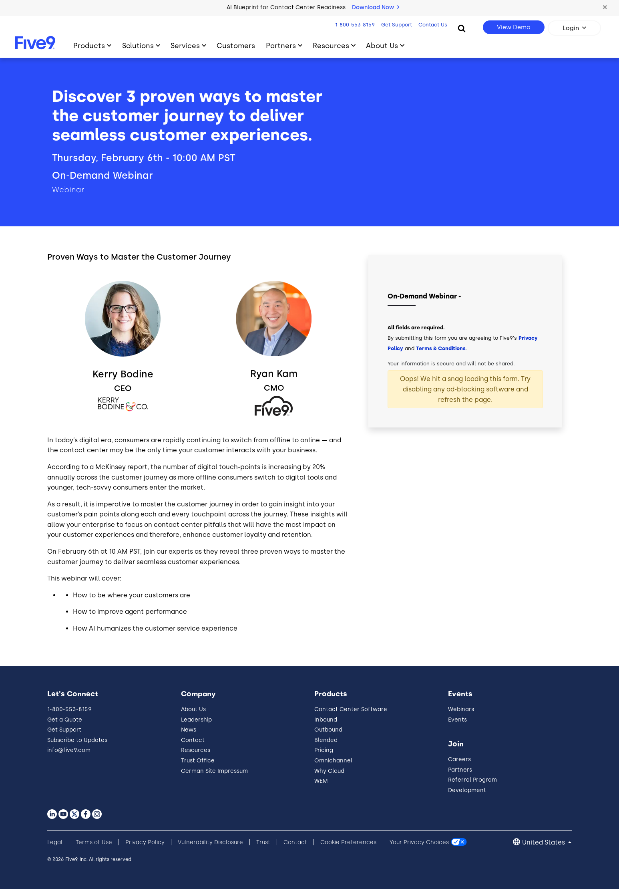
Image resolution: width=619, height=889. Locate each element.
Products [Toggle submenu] (89, 45)
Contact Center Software (350, 709)
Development (467, 790)
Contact (193, 740)
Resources (195, 750)
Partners (460, 769)
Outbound (328, 729)
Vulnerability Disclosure (210, 842)
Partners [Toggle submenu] (281, 45)
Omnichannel (333, 760)
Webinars (461, 709)
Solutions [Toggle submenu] (138, 45)
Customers (236, 45)
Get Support (396, 25)
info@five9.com (68, 750)
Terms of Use (94, 842)
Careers (459, 759)
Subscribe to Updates (77, 740)
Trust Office (198, 760)
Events (457, 719)
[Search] (461, 28)
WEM (321, 781)
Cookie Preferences (348, 842)
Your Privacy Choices (419, 842)
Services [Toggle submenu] (185, 45)
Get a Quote (64, 719)
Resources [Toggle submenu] (331, 45)
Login (571, 28)
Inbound (325, 719)
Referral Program (472, 779)
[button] (605, 7)
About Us (193, 709)
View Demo (514, 27)
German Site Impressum (214, 771)
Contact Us (432, 25)
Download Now (375, 7)
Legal (54, 842)
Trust (263, 842)
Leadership (196, 719)
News (188, 729)
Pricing (323, 750)
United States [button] (544, 842)
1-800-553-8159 (355, 25)
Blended (326, 740)
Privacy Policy (145, 842)
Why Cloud (329, 771)
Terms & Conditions (441, 348)
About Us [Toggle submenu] (382, 45)
